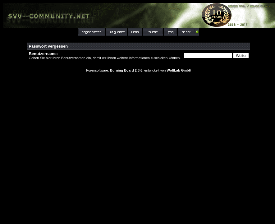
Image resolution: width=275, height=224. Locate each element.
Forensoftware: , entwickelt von (138, 70)
